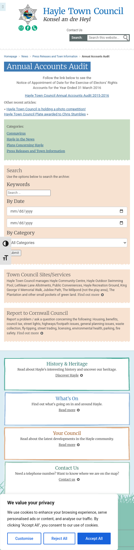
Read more (67, 410)
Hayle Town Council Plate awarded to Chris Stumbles (45, 114)
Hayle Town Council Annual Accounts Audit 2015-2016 (67, 95)
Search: (77, 38)
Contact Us (75, 30)
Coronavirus (16, 133)
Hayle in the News (21, 139)
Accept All (94, 538)
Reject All (59, 538)
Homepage (10, 56)
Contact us (67, 479)
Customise (24, 538)
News (24, 56)
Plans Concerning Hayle (25, 145)
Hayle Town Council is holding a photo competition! (45, 109)
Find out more (88, 295)
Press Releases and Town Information (54, 56)
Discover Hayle (67, 375)
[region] (59, 522)
